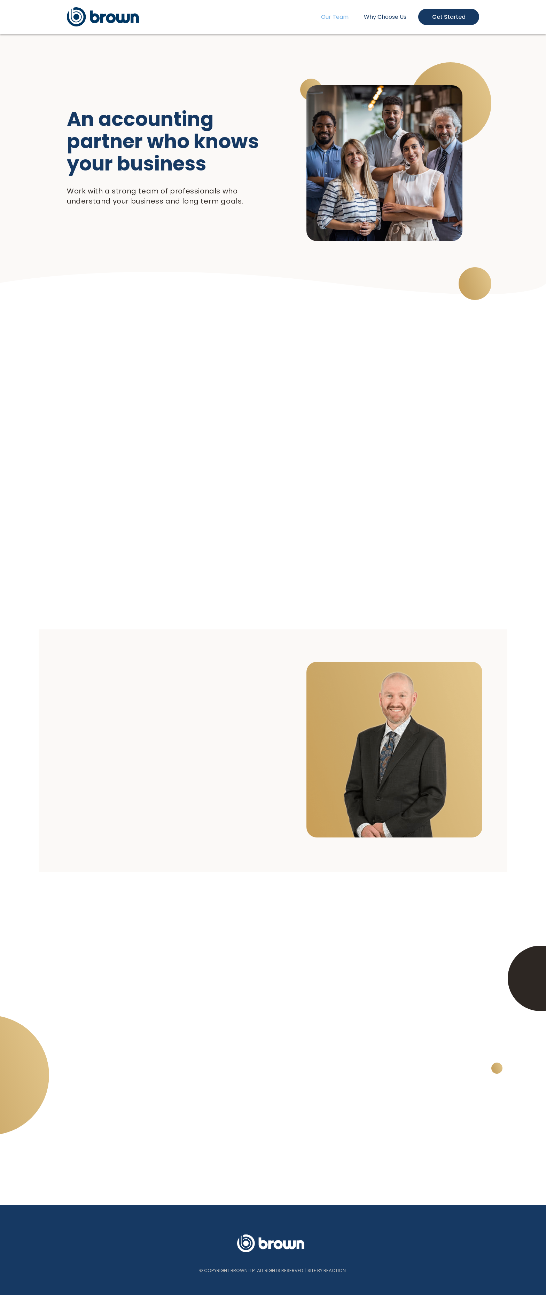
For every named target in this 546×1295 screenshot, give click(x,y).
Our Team (335, 17)
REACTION (334, 1270)
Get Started (449, 17)
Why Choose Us (385, 17)
